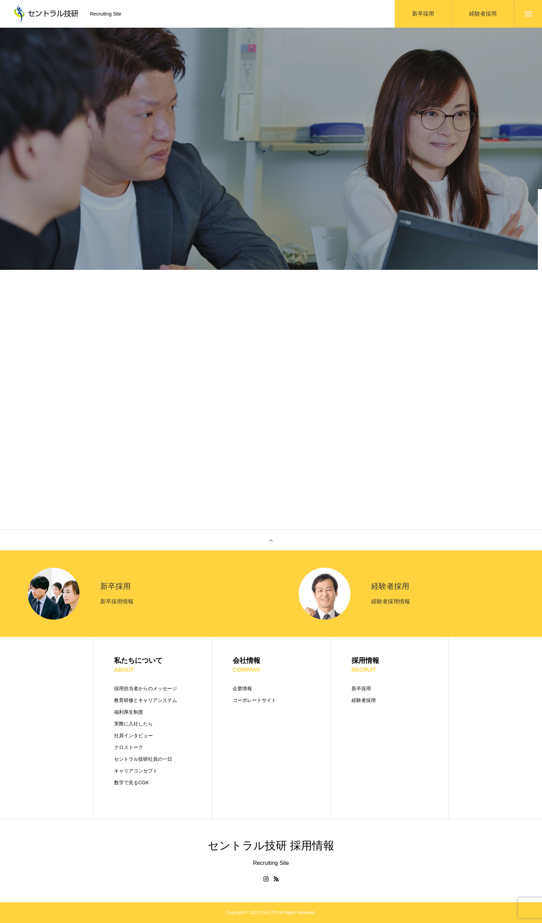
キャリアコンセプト (136, 770)
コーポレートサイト (254, 700)
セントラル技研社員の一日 (143, 759)
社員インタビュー (133, 735)
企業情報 (242, 688)
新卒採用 (361, 688)
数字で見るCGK (131, 782)
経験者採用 (364, 700)
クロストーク (128, 747)
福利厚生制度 (128, 712)
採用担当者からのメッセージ (145, 688)
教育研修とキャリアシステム (145, 700)
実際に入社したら (133, 723)
